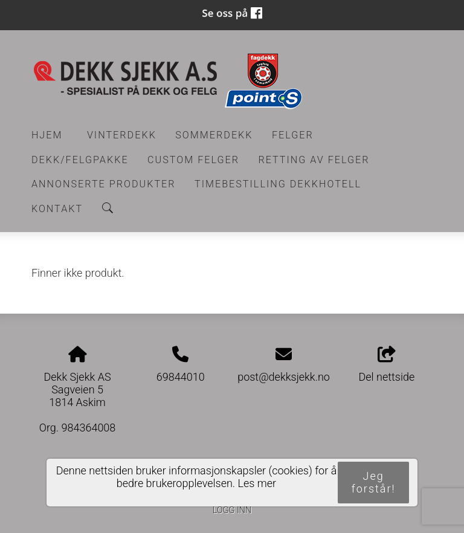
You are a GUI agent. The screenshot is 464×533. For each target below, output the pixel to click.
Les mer (257, 483)
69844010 (180, 376)
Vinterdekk (121, 135)
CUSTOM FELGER (193, 160)
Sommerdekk (214, 135)
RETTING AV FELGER (313, 160)
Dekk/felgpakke (80, 160)
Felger (293, 135)
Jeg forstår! (374, 482)
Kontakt (57, 209)
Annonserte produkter (103, 184)
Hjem (47, 135)
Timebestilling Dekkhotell (278, 184)
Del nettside (387, 365)
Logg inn (232, 510)
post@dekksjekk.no (283, 376)
